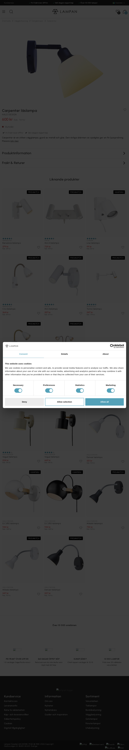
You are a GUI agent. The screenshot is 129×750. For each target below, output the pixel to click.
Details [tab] (64, 354)
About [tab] (106, 354)
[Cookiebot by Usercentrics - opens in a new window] (112, 346)
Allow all (104, 402)
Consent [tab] (23, 354)
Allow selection (64, 402)
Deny (24, 402)
